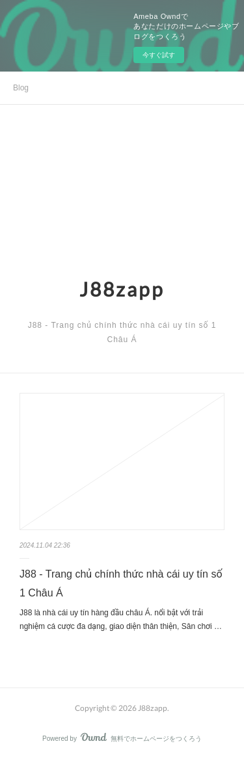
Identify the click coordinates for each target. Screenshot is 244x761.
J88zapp (122, 288)
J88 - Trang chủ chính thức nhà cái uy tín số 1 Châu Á (121, 583)
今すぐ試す (158, 55)
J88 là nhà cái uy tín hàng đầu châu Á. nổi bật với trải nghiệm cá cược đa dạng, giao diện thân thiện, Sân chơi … (121, 620)
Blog (21, 87)
